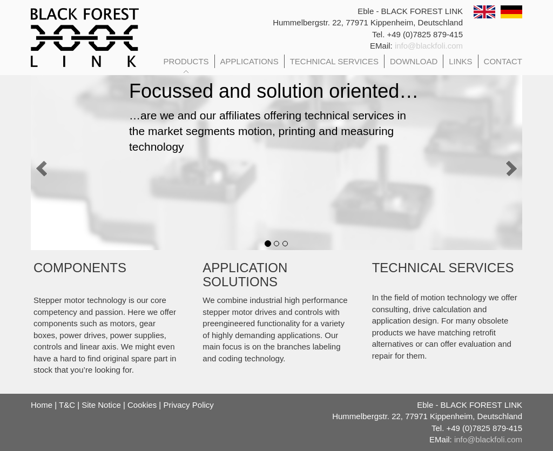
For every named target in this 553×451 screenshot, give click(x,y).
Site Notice (101, 404)
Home (41, 404)
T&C (67, 404)
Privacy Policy (188, 404)
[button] (61, 160)
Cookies (142, 404)
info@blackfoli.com (429, 45)
